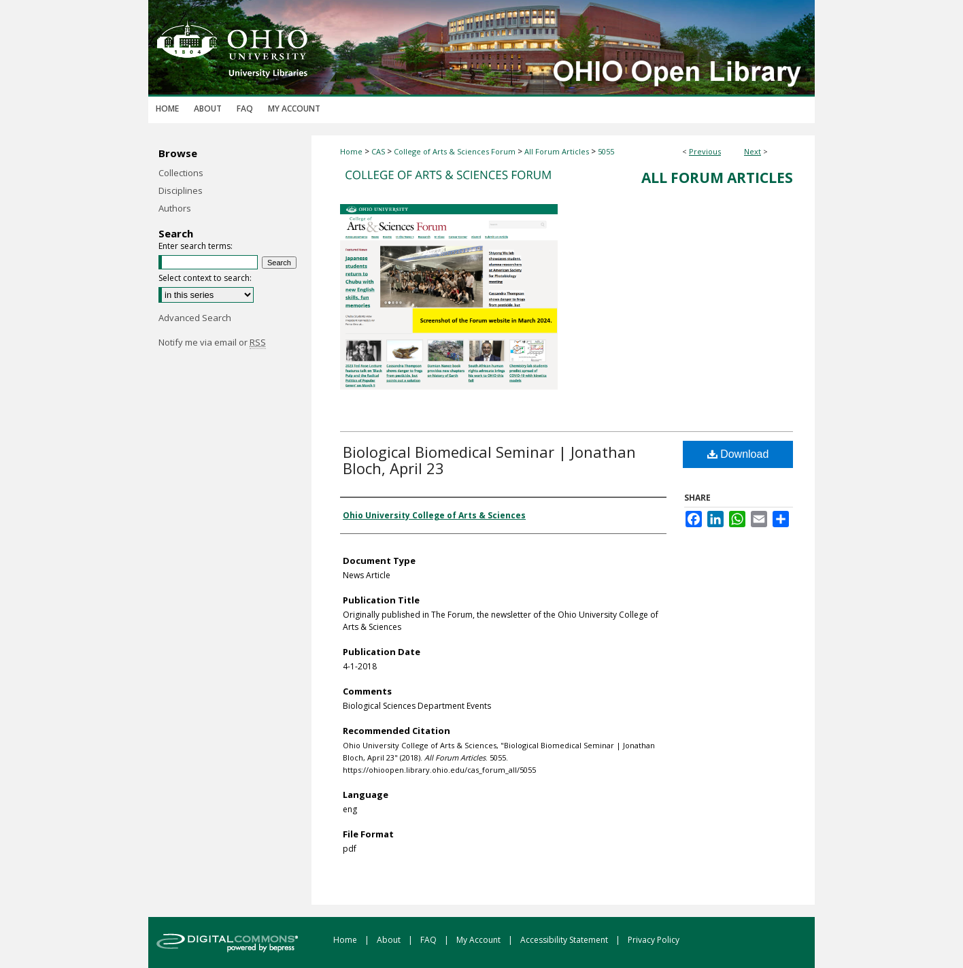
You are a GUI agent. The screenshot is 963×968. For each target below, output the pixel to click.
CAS (378, 151)
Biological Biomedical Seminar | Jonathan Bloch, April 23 (489, 459)
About (390, 940)
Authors (174, 208)
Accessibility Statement (565, 940)
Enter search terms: (195, 246)
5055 (606, 151)
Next (752, 151)
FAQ (429, 940)
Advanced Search (194, 318)
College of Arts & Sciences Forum (455, 151)
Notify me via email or (212, 342)
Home (351, 151)
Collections (180, 173)
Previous (705, 151)
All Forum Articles (556, 151)
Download (738, 454)
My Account (479, 940)
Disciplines (180, 190)
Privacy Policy (653, 940)
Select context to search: (205, 278)
